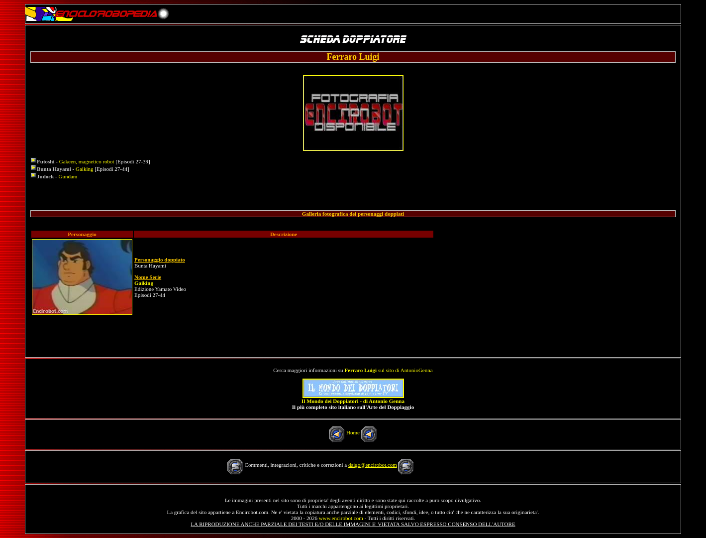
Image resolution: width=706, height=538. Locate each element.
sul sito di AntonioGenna (388, 370)
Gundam (68, 176)
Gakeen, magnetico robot (86, 161)
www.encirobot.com (341, 518)
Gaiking (84, 169)
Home (353, 432)
